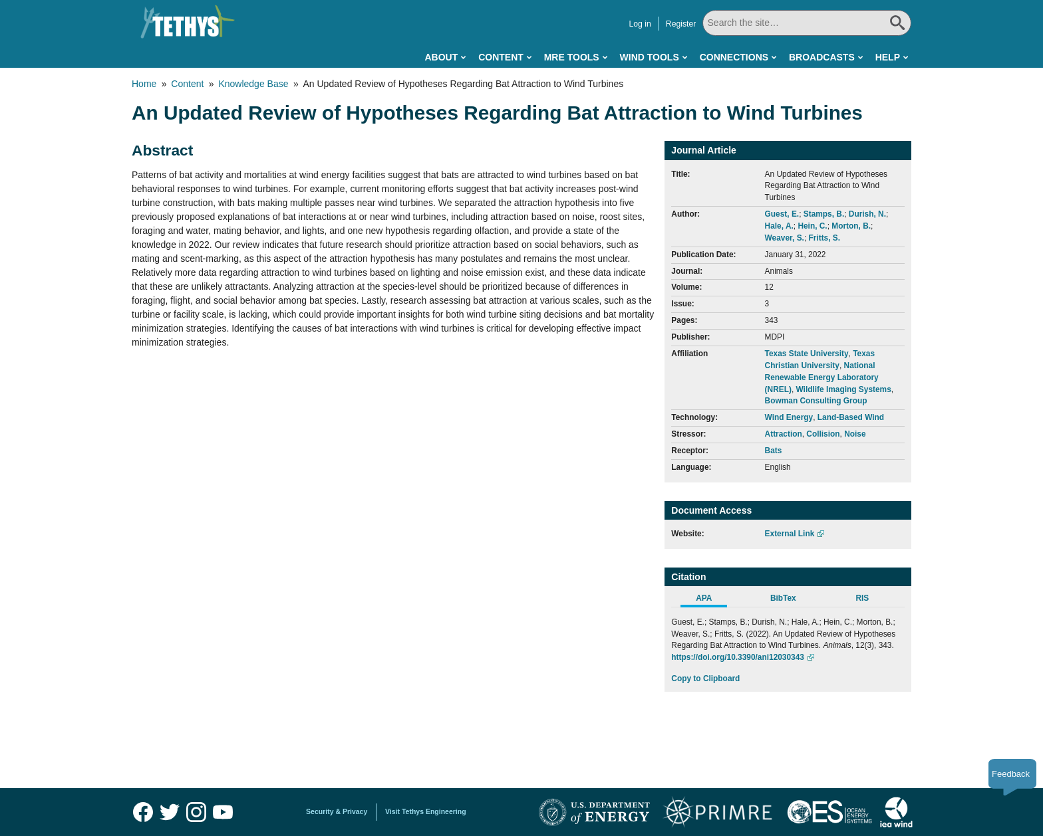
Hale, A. (779, 226)
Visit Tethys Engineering (425, 811)
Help (887, 57)
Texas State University (807, 353)
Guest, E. (782, 214)
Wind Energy (789, 417)
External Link (790, 533)
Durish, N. (867, 214)
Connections (734, 57)
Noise (854, 434)
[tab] (710, 600)
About (441, 57)
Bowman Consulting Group (816, 400)
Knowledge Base (253, 83)
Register (681, 24)
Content (500, 57)
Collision (822, 434)
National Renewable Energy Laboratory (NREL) (822, 377)
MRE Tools (571, 57)
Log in (640, 24)
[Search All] (806, 23)
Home (144, 83)
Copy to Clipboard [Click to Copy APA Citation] (705, 678)
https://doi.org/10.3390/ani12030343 (737, 657)
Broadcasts (822, 57)
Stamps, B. (824, 214)
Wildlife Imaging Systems (843, 389)
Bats (773, 450)
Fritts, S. (824, 238)
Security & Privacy (336, 811)
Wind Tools (649, 57)
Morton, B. (851, 226)
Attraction (783, 434)
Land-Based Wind (851, 417)
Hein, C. (812, 226)
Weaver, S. (784, 238)
